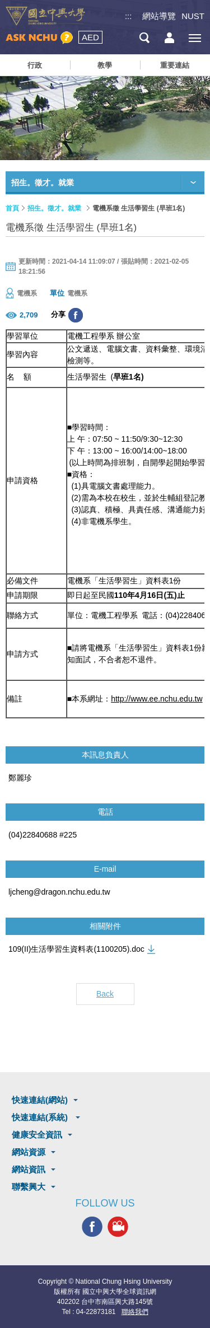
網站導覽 (159, 16)
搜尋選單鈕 (144, 38)
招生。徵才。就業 (54, 208)
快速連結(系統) (41, 1117)
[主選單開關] (194, 38)
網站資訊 (28, 1169)
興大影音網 (118, 1227)
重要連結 (174, 65)
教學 (104, 65)
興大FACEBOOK (92, 1227)
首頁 (12, 208)
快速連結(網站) (40, 1100)
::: (128, 16)
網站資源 (28, 1152)
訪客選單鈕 (169, 38)
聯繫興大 (28, 1186)
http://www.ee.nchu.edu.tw (156, 698)
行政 (34, 65)
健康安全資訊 (37, 1134)
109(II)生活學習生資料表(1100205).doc (76, 948)
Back (105, 993)
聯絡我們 (135, 1312)
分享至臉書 (75, 315)
